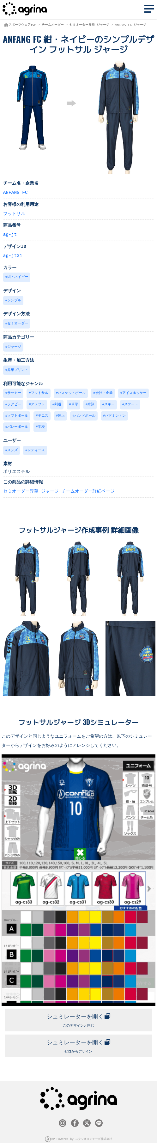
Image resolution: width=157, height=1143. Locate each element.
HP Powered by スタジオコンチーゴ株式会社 (81, 1133)
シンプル (14, 299)
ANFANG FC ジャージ (130, 24)
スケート (131, 402)
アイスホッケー (134, 391)
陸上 (61, 413)
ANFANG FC (15, 192)
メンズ (12, 447)
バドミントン (115, 413)
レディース (36, 447)
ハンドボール (85, 413)
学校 (41, 423)
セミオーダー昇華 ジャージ (89, 24)
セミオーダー (17, 322)
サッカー (14, 391)
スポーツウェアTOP (22, 24)
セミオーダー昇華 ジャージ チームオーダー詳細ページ (59, 488)
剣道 (57, 402)
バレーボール (17, 423)
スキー (109, 402)
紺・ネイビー (17, 276)
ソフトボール (17, 413)
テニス (43, 413)
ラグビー (14, 402)
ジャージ (14, 345)
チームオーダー (53, 24)
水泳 (91, 402)
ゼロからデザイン (79, 1040)
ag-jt (10, 234)
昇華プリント (17, 368)
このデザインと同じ (79, 1014)
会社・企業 (104, 391)
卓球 (74, 402)
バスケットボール (72, 391)
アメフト (38, 402)
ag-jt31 (12, 255)
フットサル (14, 213)
